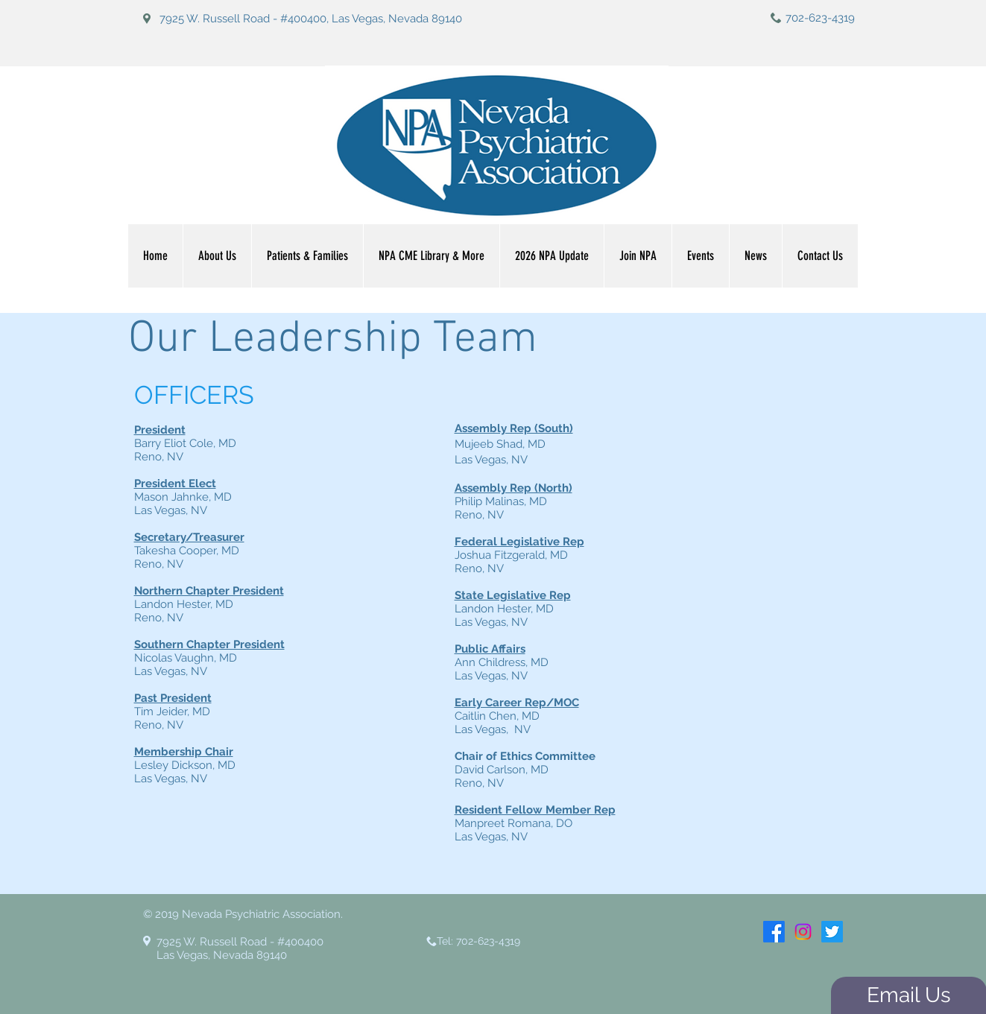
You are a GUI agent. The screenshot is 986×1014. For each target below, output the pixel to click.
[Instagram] (803, 931)
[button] (431, 256)
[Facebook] (774, 931)
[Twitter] (832, 931)
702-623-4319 (820, 18)
